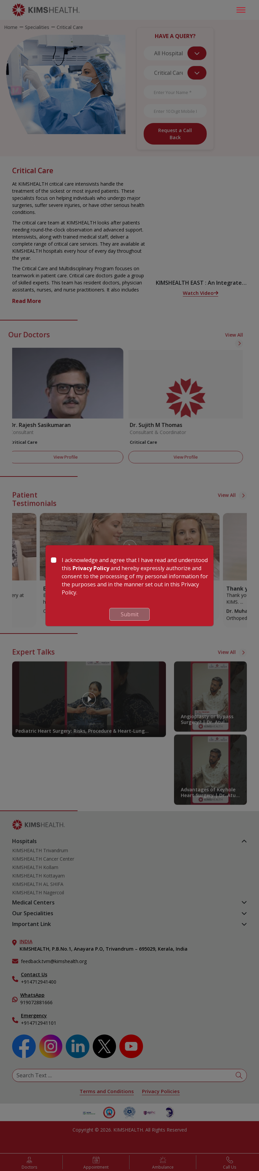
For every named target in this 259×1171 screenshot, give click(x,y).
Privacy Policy (91, 568)
